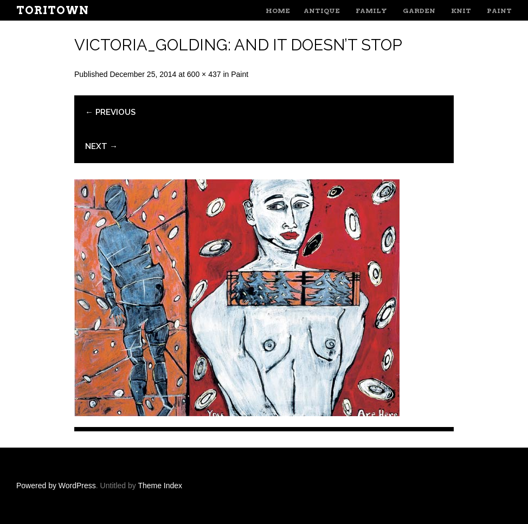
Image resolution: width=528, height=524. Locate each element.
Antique (322, 11)
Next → (101, 146)
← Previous (110, 112)
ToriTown (52, 10)
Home (278, 11)
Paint (499, 11)
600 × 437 (204, 74)
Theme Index (160, 485)
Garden (419, 11)
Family (371, 11)
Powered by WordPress (56, 485)
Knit (461, 11)
